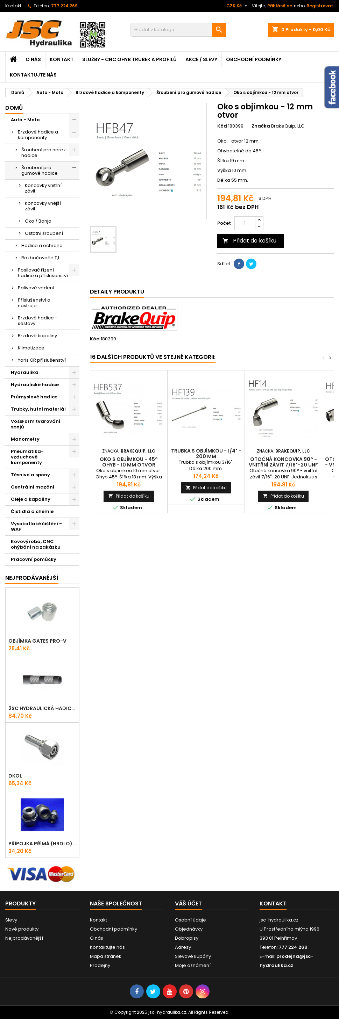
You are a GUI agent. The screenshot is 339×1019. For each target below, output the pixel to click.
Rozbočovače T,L (40, 257)
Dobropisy (186, 938)
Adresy (183, 947)
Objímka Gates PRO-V (37, 641)
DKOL (15, 776)
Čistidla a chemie (32, 511)
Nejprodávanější (24, 938)
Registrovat (319, 6)
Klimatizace (31, 348)
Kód (222, 126)
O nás (33, 59)
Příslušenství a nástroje (34, 303)
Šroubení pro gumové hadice (39, 170)
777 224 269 (64, 6)
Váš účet (188, 903)
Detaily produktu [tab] (117, 292)
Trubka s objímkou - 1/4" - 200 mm (206, 453)
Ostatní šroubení (44, 233)
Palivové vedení (36, 287)
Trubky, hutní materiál (38, 409)
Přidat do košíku (249, 241)
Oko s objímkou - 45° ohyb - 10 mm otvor (129, 462)
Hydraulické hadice (35, 384)
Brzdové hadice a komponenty (38, 135)
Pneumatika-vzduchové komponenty (27, 457)
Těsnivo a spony (30, 474)
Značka (261, 126)
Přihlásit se (279, 6)
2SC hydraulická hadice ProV (42, 708)
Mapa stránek (105, 956)
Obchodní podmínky (253, 59)
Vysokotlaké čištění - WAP (36, 526)
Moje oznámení (193, 965)
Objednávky (189, 929)
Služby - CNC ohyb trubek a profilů (129, 59)
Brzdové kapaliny (37, 335)
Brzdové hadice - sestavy (37, 321)
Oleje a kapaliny (30, 499)
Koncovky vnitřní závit (43, 188)
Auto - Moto (25, 119)
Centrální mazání (32, 487)
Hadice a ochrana (42, 245)
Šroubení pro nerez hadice (43, 152)
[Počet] (244, 223)
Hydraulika (24, 372)
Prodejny (100, 965)
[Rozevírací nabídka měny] (237, 6)
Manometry (25, 439)
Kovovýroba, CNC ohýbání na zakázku (36, 544)
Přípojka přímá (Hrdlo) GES (42, 843)
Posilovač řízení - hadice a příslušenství (43, 273)
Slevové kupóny (193, 956)
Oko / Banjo (38, 221)
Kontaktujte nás (33, 74)
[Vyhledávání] (178, 30)
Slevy (11, 920)
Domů (14, 108)
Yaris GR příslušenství (42, 360)
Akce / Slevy (201, 59)
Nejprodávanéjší (31, 578)
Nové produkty (21, 929)
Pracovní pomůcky (33, 559)
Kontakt (13, 6)
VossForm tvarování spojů (35, 424)
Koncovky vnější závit (43, 206)
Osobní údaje (190, 920)
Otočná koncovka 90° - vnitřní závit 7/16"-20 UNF (283, 462)
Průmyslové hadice (34, 396)
